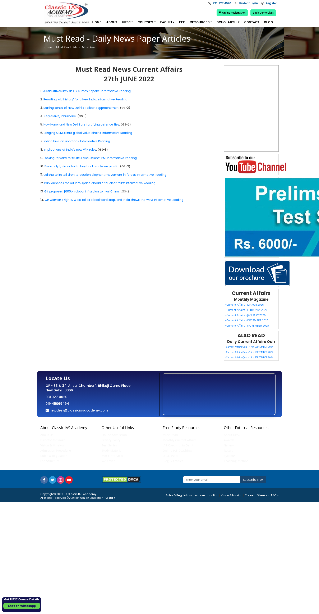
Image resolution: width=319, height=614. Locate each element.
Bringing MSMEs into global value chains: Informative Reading (88, 133)
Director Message (52, 440)
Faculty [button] (167, 22)
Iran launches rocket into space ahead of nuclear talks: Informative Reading (99, 183)
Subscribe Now (253, 480)
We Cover (108, 461)
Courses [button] (145, 22)
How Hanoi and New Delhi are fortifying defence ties (81, 124)
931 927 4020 (219, 3)
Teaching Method (236, 461)
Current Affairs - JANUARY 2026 (245, 315)
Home (47, 47)
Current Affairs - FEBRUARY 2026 (246, 310)
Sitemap (263, 495)
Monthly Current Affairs (180, 440)
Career (250, 495)
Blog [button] (268, 22)
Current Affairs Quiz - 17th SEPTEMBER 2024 (249, 346)
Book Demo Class (263, 12)
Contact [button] (251, 22)
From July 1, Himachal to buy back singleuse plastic (82, 166)
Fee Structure (50, 461)
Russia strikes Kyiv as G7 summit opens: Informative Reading (87, 91)
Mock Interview (112, 456)
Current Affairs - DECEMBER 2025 (246, 320)
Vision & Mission (52, 445)
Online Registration (233, 12)
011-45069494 (57, 403)
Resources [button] (200, 22)
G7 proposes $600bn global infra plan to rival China (81, 191)
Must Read (170, 435)
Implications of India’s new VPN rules (70, 149)
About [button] (111, 22)
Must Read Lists (67, 47)
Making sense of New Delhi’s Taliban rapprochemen (81, 108)
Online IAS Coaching (177, 450)
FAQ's (275, 495)
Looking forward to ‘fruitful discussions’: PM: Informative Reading (90, 158)
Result (228, 450)
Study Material (112, 450)
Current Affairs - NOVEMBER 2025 (247, 325)
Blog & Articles (173, 461)
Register (269, 3)
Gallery (229, 445)
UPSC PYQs (170, 456)
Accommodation (206, 495)
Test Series (109, 445)
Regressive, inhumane (60, 116)
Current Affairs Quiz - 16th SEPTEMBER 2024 (249, 352)
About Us (46, 435)
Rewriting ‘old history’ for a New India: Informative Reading (85, 99)
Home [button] (97, 22)
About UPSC (232, 435)
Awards (229, 440)
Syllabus (230, 456)
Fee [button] (182, 22)
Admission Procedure (55, 450)
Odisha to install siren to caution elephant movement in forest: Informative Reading (104, 175)
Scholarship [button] (228, 22)
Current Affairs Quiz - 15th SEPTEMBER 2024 (249, 357)
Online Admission (114, 435)
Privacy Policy (111, 440)
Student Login (246, 3)
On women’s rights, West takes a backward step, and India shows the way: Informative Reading (114, 200)
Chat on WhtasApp (22, 606)
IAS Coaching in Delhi (178, 445)
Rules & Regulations (179, 495)
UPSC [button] (126, 22)
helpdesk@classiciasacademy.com (78, 410)
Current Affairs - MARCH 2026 (244, 304)
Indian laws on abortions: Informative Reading (77, 141)
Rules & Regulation (54, 456)
